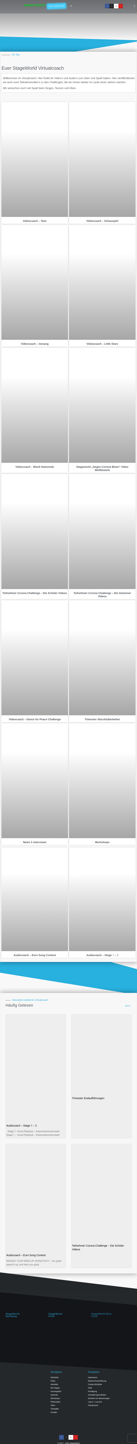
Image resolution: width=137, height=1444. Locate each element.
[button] (71, 6)
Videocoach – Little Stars (102, 344)
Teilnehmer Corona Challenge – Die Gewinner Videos (102, 595)
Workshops (102, 842)
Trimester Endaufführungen (88, 1098)
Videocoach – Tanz (35, 221)
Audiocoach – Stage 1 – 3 (102, 955)
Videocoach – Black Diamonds (34, 467)
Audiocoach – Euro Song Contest (35, 955)
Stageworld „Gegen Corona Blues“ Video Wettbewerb (102, 469)
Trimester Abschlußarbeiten (102, 719)
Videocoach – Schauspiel (102, 221)
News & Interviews (34, 842)
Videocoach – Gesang (35, 344)
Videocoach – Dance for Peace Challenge (35, 719)
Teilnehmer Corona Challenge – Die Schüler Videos (34, 593)
